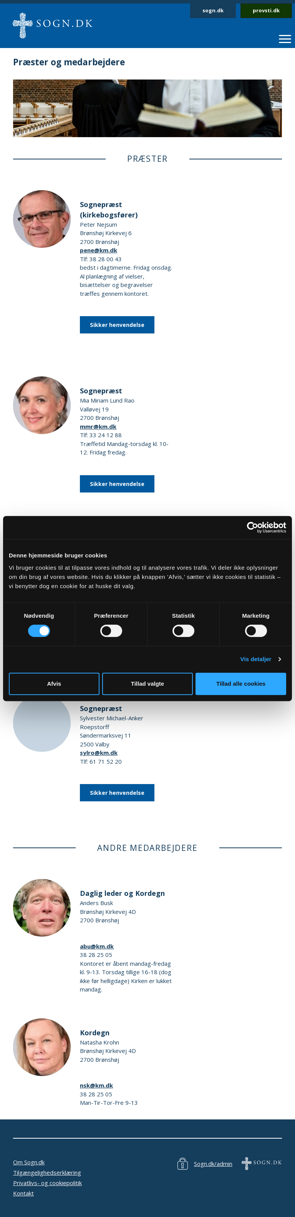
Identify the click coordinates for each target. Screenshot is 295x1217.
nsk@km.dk (96, 1085)
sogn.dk (213, 10)
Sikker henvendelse (117, 324)
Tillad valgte (147, 683)
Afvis (54, 683)
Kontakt (23, 1193)
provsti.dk (266, 10)
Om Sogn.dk (29, 1162)
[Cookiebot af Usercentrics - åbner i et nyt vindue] (252, 527)
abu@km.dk (97, 946)
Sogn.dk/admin (213, 1163)
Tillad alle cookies (240, 683)
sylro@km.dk (99, 752)
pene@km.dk (98, 250)
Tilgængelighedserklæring (47, 1172)
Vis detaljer (256, 659)
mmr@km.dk (98, 426)
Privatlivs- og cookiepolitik (47, 1183)
